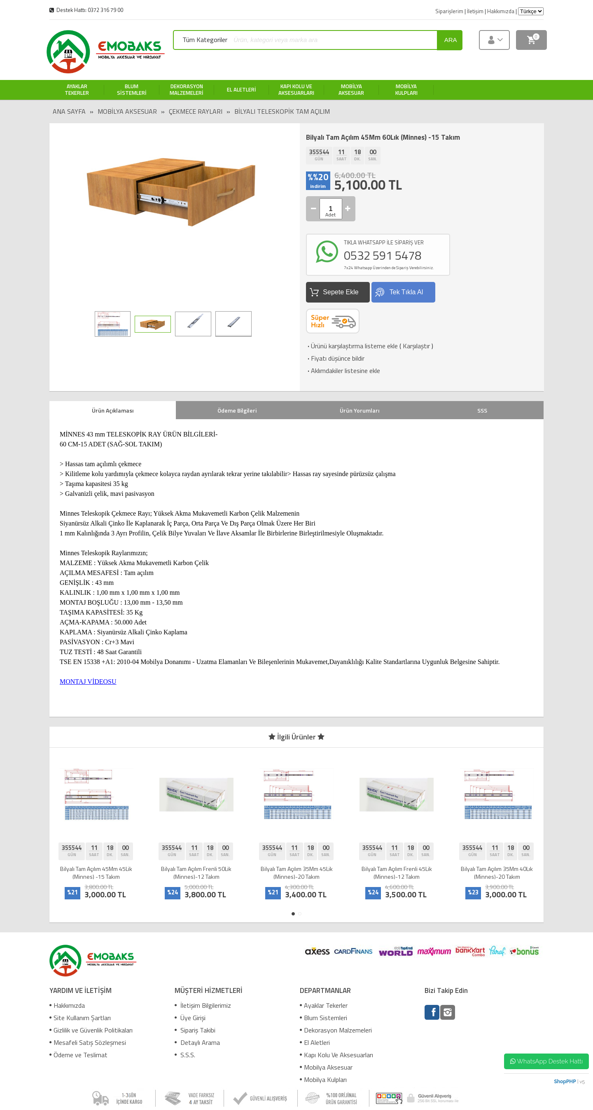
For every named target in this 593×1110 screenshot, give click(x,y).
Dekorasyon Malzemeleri (336, 1030)
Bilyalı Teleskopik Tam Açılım (282, 111)
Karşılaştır (416, 346)
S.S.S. (185, 1055)
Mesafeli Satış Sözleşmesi (87, 1042)
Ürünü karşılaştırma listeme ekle (352, 346)
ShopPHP (565, 1081)
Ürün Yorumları (359, 410)
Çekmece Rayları (195, 111)
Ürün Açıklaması (112, 410)
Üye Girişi (190, 1018)
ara (450, 39)
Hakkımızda (67, 1005)
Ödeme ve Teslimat (78, 1055)
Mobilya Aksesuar (127, 111)
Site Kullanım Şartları (80, 1018)
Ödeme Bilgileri (237, 410)
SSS (482, 410)
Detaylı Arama (197, 1042)
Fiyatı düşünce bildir (335, 358)
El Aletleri (315, 1042)
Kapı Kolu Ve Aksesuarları (336, 1055)
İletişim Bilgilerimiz (203, 1005)
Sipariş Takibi (195, 1030)
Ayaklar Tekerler (324, 1005)
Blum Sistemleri (323, 1018)
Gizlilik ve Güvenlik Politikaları (91, 1030)
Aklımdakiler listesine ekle (343, 370)
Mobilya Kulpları (323, 1079)
